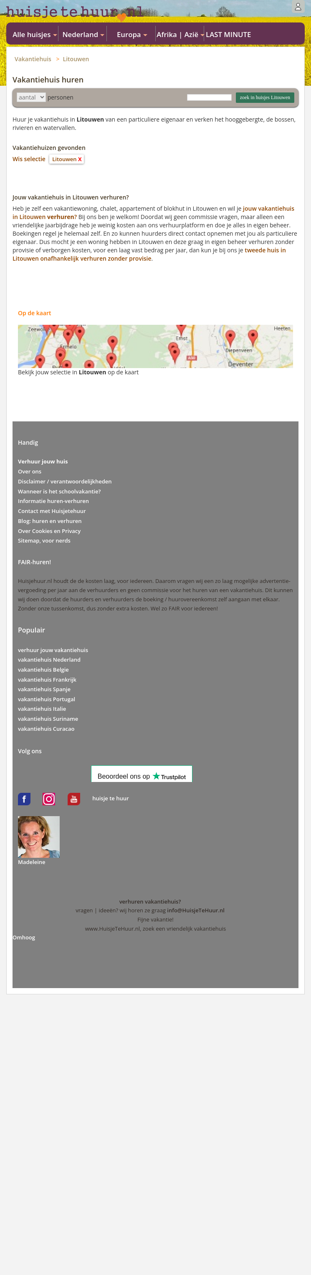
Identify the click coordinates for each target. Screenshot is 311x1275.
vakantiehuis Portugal (46, 699)
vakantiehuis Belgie (43, 669)
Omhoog (24, 937)
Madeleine (32, 862)
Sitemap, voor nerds (44, 540)
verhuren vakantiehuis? (150, 901)
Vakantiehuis (33, 59)
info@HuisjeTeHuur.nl (195, 910)
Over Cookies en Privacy (49, 531)
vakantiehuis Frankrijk (47, 679)
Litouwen (76, 59)
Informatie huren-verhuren (53, 501)
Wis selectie (29, 159)
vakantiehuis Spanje (44, 689)
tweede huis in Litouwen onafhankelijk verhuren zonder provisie (149, 254)
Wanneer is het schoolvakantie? (59, 491)
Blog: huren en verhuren (50, 521)
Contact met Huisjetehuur (52, 511)
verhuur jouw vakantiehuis (53, 650)
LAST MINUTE (228, 34)
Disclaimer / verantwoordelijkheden (65, 481)
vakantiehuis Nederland (49, 659)
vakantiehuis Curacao (46, 728)
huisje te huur (110, 798)
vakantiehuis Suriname (48, 718)
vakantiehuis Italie (42, 708)
